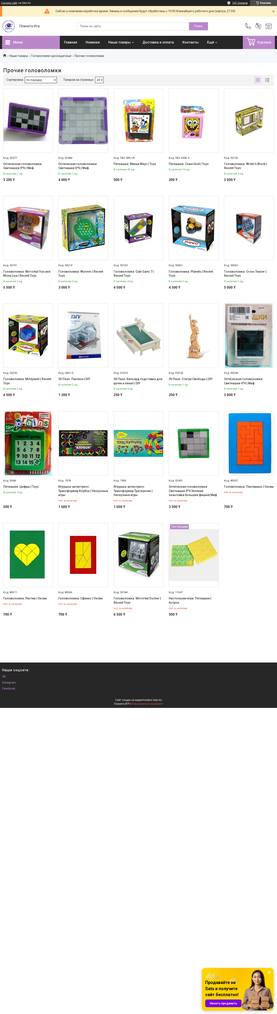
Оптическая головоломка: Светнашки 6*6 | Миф (77, 166)
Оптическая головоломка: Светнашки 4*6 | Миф (22, 166)
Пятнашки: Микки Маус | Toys (135, 164)
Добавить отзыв (258, 26)
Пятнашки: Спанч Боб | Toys (189, 164)
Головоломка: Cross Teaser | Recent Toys (245, 274)
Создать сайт (9, 2)
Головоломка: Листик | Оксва (25, 598)
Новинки (93, 42)
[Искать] (198, 26)
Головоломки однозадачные (51, 56)
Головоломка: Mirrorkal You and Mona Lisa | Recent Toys (26, 274)
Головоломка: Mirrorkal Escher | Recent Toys (137, 600)
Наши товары (119, 42)
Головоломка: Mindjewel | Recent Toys (27, 381)
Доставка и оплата (158, 42)
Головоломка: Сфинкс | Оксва (80, 598)
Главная (70, 42)
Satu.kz (157, 700)
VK (4, 676)
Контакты (190, 42)
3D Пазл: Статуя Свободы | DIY (191, 379)
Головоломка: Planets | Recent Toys (191, 274)
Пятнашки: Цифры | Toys (21, 486)
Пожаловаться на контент (147, 703)
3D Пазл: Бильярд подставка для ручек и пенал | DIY (138, 381)
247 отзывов (240, 2)
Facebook (8, 688)
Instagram (9, 682)
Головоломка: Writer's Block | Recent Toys (245, 166)
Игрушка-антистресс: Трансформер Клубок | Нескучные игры (83, 491)
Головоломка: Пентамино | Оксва (249, 486)
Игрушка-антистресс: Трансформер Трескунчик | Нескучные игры (133, 491)
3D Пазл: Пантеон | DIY (74, 379)
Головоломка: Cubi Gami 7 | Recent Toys (134, 274)
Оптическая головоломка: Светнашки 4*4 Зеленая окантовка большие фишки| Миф (193, 491)
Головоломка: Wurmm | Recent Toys (80, 274)
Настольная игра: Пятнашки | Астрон (190, 600)
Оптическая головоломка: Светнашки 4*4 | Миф (243, 381)
